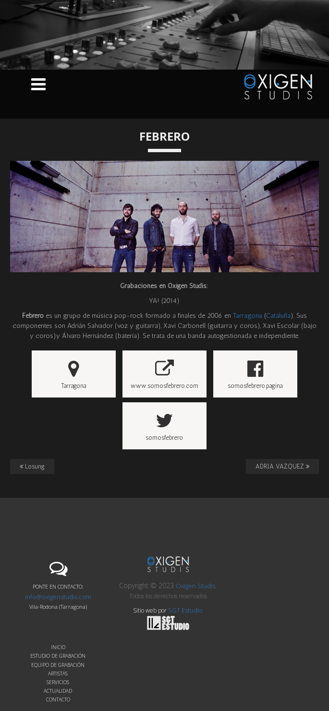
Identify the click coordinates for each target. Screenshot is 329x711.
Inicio (58, 647)
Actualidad (58, 690)
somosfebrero (164, 426)
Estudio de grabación (57, 655)
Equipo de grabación (58, 665)
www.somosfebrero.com (164, 374)
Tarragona (247, 316)
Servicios (58, 682)
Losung (32, 466)
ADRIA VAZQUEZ (282, 466)
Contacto (58, 699)
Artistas (58, 673)
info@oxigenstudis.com (58, 596)
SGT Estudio (174, 618)
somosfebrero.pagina (255, 374)
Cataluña (278, 316)
